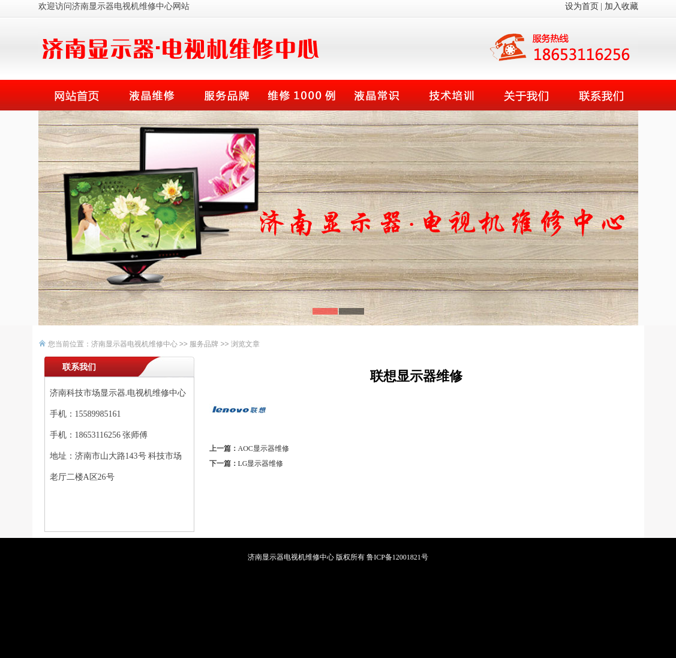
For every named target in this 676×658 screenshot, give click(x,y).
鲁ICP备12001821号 (397, 557)
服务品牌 (204, 344)
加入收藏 (621, 6)
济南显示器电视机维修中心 (134, 344)
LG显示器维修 (261, 463)
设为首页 (582, 6)
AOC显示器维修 (263, 448)
